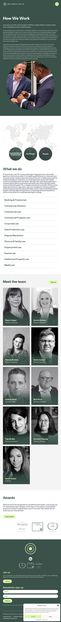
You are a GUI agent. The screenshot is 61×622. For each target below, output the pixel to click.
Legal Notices (7, 616)
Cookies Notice (38, 619)
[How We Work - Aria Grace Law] (13, 4)
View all (53, 282)
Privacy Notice (45, 619)
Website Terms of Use (20, 616)
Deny (50, 616)
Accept (33, 616)
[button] (58, 605)
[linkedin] (30, 559)
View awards (9, 516)
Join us (7, 581)
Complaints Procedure (10, 618)
